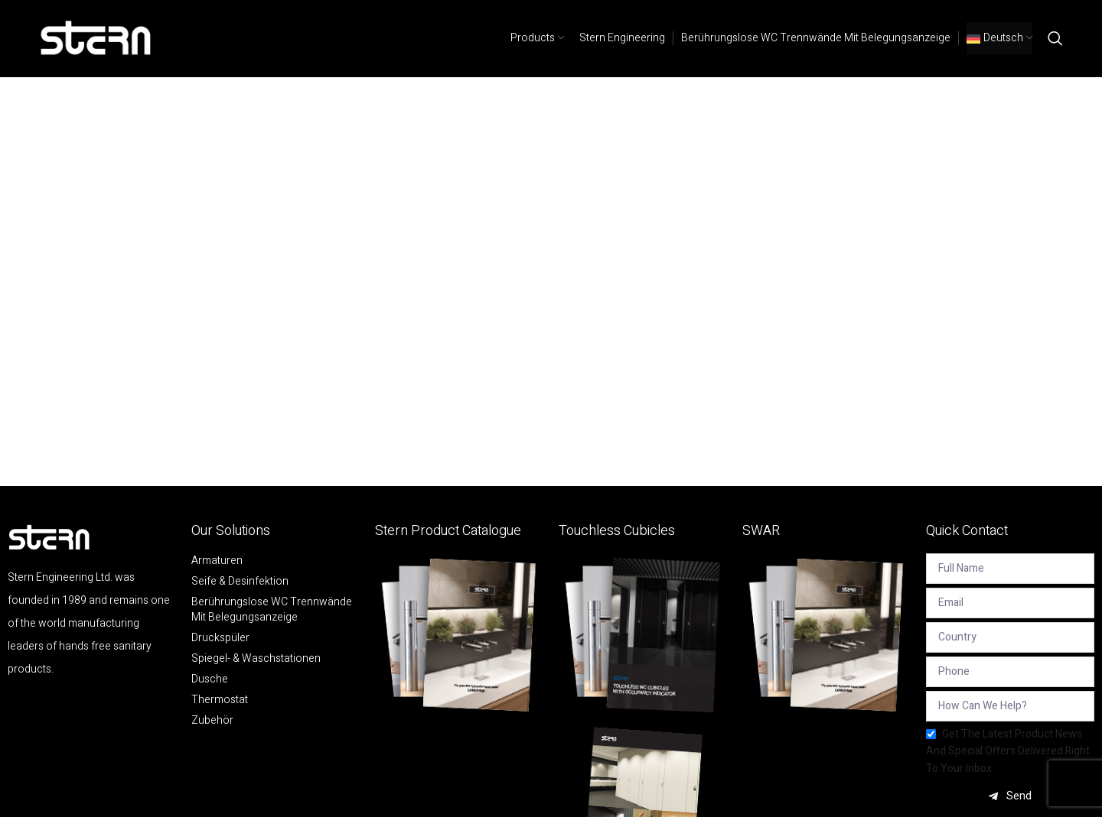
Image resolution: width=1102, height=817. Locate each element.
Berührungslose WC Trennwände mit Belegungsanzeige (271, 610)
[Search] (1055, 38)
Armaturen (217, 561)
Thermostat (219, 700)
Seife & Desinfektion (240, 581)
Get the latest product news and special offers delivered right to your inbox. (1008, 751)
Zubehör (212, 720)
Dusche (209, 679)
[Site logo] (96, 38)
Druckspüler (220, 638)
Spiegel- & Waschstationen (256, 658)
